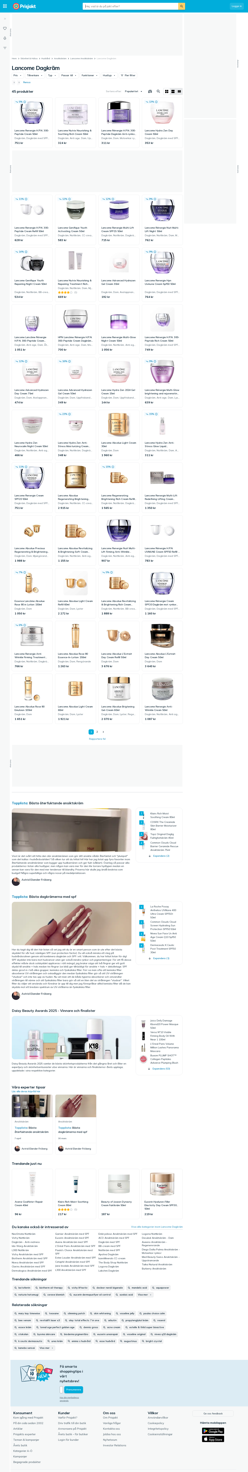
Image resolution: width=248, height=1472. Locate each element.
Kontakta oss (112, 1413)
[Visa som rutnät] (167, 91)
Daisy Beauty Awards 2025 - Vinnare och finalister (53, 1010)
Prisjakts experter (25, 1419)
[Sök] (181, 6)
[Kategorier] (5, 6)
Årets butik (21, 1430)
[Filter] (4, 47)
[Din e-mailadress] (83, 1375)
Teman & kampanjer (27, 1425)
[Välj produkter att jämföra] (150, 91)
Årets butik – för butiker (74, 1419)
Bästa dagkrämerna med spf (52, 896)
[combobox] (130, 6)
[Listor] (4, 28)
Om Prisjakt (111, 1402)
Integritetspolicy (158, 1413)
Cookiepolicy (156, 1408)
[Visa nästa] (103, 732)
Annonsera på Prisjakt (73, 1413)
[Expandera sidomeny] (4, 18)
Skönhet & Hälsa (29, 58)
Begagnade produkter (27, 1447)
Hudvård (45, 58)
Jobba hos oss (113, 1419)
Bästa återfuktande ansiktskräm (56, 803)
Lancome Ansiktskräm (81, 58)
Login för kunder (69, 1425)
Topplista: (20, 803)
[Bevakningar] (4, 38)
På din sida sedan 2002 (29, 1408)
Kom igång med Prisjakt (29, 1402)
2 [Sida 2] (96, 731)
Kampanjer (21, 1441)
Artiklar (18, 1413)
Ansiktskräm (60, 58)
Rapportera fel (97, 738)
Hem (14, 58)
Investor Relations (115, 1430)
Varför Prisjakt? (68, 1402)
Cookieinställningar (160, 1419)
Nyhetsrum (111, 1425)
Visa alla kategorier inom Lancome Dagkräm (157, 1226)
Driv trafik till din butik (73, 1408)
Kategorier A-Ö (23, 1436)
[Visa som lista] (173, 91)
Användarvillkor (158, 1402)
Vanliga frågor (112, 1408)
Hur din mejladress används (74, 1383)
